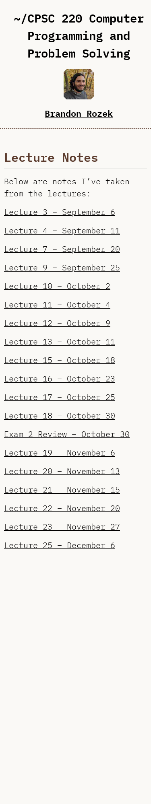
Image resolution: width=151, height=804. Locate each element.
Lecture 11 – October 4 (57, 304)
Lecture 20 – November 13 (62, 471)
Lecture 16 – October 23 (59, 378)
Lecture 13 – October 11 (59, 341)
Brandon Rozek (79, 113)
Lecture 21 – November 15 (62, 489)
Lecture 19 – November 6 (59, 452)
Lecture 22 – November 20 (62, 508)
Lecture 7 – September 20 (62, 248)
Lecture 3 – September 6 (59, 211)
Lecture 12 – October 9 (57, 322)
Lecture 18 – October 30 (59, 415)
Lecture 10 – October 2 (57, 285)
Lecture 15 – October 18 (59, 360)
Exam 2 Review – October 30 (67, 434)
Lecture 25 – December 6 (59, 545)
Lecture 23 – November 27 (62, 526)
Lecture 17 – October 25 (59, 397)
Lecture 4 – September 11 (62, 230)
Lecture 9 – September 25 (62, 267)
